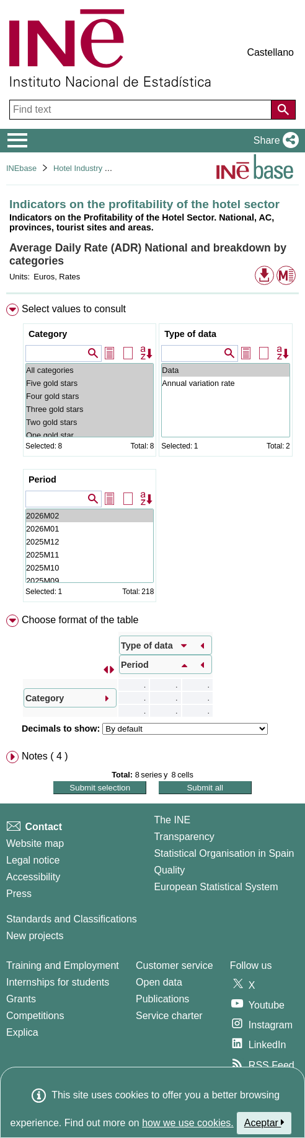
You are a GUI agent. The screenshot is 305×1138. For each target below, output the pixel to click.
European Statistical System (216, 887)
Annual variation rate (225, 383)
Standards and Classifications (71, 919)
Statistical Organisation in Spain (224, 853)
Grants (21, 999)
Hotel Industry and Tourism (100, 168)
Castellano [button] (270, 52)
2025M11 (89, 554)
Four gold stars (89, 396)
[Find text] (141, 110)
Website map (35, 843)
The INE (172, 820)
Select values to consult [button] (74, 309)
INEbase (21, 168)
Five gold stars (89, 383)
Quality (169, 870)
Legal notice (33, 860)
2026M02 (89, 515)
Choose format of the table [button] (80, 620)
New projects (34, 935)
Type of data (190, 334)
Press (19, 893)
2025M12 (89, 541)
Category (48, 334)
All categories (89, 370)
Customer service (174, 965)
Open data (159, 982)
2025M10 (89, 567)
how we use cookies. (188, 1123)
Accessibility (33, 877)
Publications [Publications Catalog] (162, 999)
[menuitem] (152, 455)
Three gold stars (89, 409)
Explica (22, 1032)
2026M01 (89, 528)
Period (42, 479)
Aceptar (264, 1122)
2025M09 (89, 580)
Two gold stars (89, 422)
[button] (274, 140)
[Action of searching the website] (283, 110)
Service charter (169, 1015)
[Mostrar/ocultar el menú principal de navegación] (17, 140)
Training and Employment (62, 965)
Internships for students (57, 982)
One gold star (89, 435)
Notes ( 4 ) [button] (45, 756)
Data (225, 370)
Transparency (184, 836)
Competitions (35, 1015)
